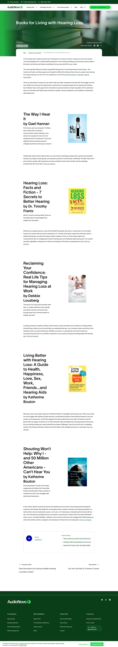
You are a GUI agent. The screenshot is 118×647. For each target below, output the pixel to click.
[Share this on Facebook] (94, 46)
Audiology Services (47, 7)
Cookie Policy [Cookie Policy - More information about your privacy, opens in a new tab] (23, 645)
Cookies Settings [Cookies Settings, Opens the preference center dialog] (83, 644)
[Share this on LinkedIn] (98, 46)
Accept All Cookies (97, 644)
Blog (76, 7)
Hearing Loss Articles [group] (35, 52)
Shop (83, 7)
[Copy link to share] (101, 46)
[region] (59, 644)
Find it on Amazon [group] (49, 164)
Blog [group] (24, 52)
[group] (13, 2)
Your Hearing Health (64, 7)
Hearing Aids (32, 7)
